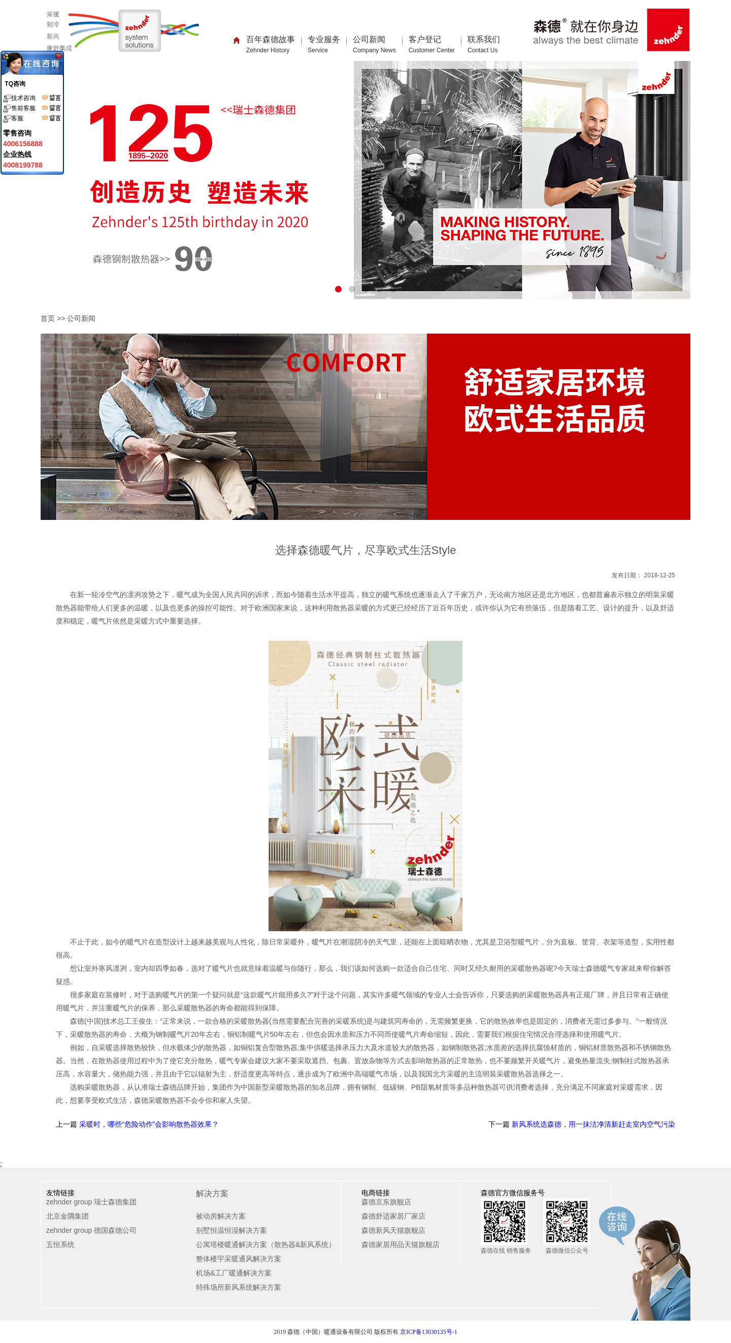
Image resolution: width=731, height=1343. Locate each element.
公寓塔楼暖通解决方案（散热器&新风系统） (266, 1244)
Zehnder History (267, 50)
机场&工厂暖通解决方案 (234, 1273)
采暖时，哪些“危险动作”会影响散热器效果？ (148, 1124)
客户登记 (432, 44)
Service (318, 50)
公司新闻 (374, 44)
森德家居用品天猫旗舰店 (400, 1244)
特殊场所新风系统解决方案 (238, 1287)
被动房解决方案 (221, 1216)
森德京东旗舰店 (386, 1202)
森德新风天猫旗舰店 (393, 1230)
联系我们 (484, 44)
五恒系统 (60, 1244)
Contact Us (482, 50)
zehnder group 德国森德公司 (91, 1230)
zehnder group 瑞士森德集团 (91, 1202)
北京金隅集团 (67, 1216)
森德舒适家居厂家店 (393, 1216)
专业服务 (324, 44)
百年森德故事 (270, 44)
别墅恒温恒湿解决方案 (231, 1230)
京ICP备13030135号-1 (428, 1331)
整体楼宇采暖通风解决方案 (238, 1259)
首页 (48, 318)
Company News (374, 50)
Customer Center (432, 50)
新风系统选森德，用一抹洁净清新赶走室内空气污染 (592, 1124)
